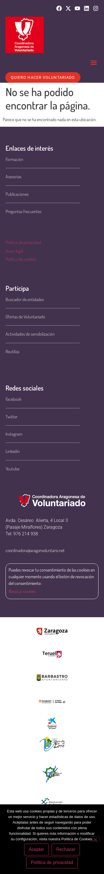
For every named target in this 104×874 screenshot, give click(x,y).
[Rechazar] (95, 838)
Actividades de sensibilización (30, 334)
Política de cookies (21, 259)
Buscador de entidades (25, 299)
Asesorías (13, 176)
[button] (93, 62)
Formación (14, 159)
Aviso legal (14, 251)
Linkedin (13, 451)
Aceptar (36, 849)
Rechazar (65, 849)
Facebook (13, 399)
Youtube (12, 469)
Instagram (14, 434)
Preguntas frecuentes (23, 211)
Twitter (11, 416)
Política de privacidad (23, 242)
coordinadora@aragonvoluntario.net (35, 550)
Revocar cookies (22, 591)
